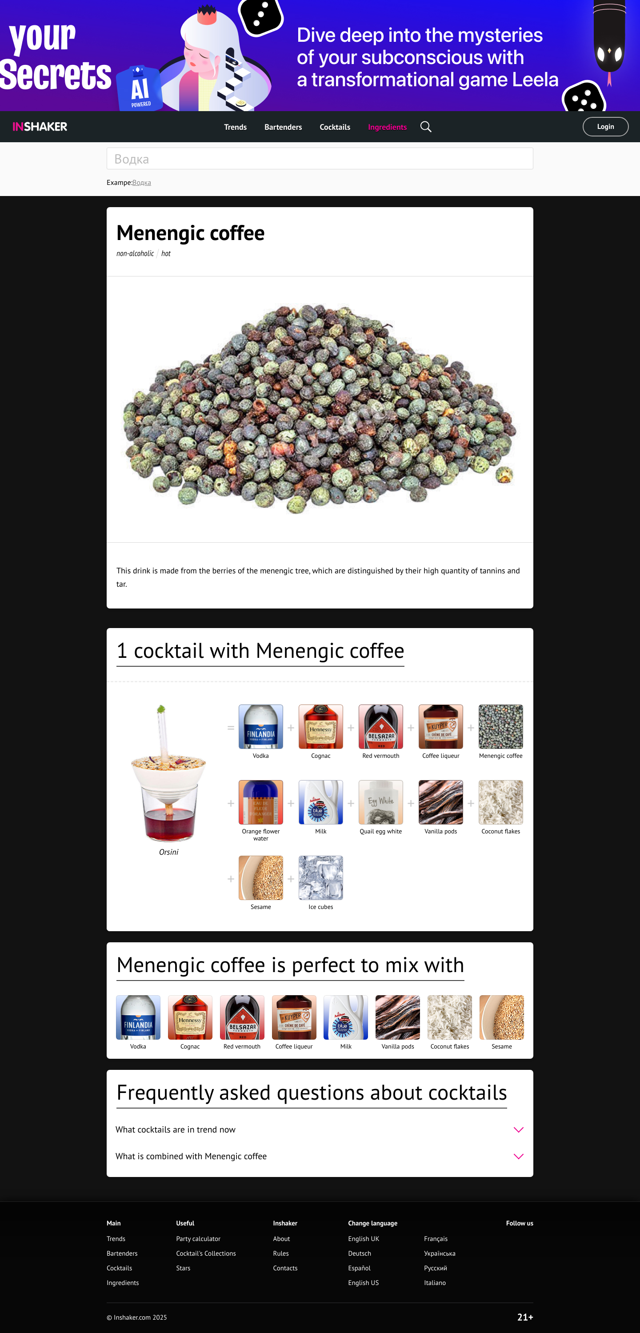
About (281, 1239)
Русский (435, 1268)
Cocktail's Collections (206, 1253)
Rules (281, 1253)
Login (605, 126)
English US (363, 1283)
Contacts (285, 1268)
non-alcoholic (135, 253)
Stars (183, 1268)
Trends (235, 127)
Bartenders (283, 127)
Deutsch (359, 1253)
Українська (440, 1253)
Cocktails (335, 127)
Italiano (435, 1283)
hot (166, 253)
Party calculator (198, 1239)
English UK (363, 1239)
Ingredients (387, 127)
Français (436, 1239)
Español (359, 1268)
